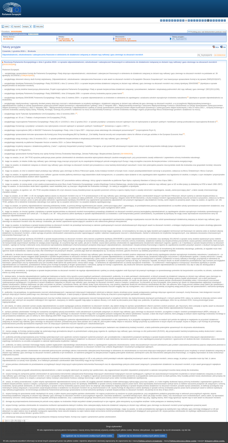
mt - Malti (203, 20)
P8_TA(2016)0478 (179, 39)
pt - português (211, 20)
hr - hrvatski (189, 20)
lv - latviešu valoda (194, 20)
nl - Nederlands (205, 20)
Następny (26, 26)
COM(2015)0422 (27, 75)
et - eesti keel (175, 20)
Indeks (7, 26)
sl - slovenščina (219, 20)
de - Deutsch (172, 20)
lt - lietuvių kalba (197, 20)
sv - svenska (225, 20)
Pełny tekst (39, 26)
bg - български (161, 20)
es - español (164, 20)
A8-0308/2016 (8, 39)
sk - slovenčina (216, 20)
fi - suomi (222, 20)
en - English (180, 20)
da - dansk (169, 20)
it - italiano (191, 20)
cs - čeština (167, 20)
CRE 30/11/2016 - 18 (66, 41)
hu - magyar (200, 20)
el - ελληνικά (178, 20)
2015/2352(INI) (16, 31)
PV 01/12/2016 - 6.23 (123, 39)
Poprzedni (17, 26)
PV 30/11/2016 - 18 (66, 39)
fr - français (183, 20)
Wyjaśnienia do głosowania (125, 41)
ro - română (214, 20)
